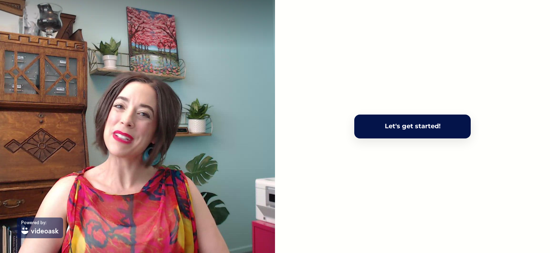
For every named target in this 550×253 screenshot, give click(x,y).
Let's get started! (413, 126)
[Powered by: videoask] (40, 228)
